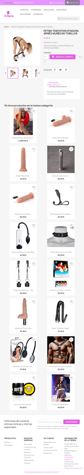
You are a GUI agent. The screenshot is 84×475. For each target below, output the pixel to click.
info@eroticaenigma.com (73, 468)
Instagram (25, 14)
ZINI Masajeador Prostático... (61, 214)
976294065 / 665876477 (23, 3)
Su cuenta (49, 438)
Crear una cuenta (50, 450)
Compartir (55, 70)
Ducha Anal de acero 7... (61, 176)
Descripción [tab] (54, 83)
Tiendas (27, 463)
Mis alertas (48, 453)
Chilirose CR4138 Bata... (61, 404)
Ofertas (24, 10)
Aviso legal (28, 444)
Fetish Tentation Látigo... (61, 328)
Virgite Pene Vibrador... (60, 138)
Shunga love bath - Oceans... (61, 290)
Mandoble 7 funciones (23, 328)
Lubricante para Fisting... (23, 404)
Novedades (8, 445)
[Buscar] (68, 18)
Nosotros (62, 10)
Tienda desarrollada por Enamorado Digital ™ (42, 472)
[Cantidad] (46, 56)
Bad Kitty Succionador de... (23, 366)
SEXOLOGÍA (49, 10)
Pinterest (66, 70)
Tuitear (60, 70)
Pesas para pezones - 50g (23, 290)
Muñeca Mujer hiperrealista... (23, 138)
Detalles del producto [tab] (58, 86)
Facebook (38, 14)
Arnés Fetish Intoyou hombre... (61, 366)
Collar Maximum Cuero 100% (61, 252)
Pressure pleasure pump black (23, 252)
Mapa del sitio (29, 460)
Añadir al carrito (62, 56)
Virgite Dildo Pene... (23, 176)
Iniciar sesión (48, 447)
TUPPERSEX (36, 10)
